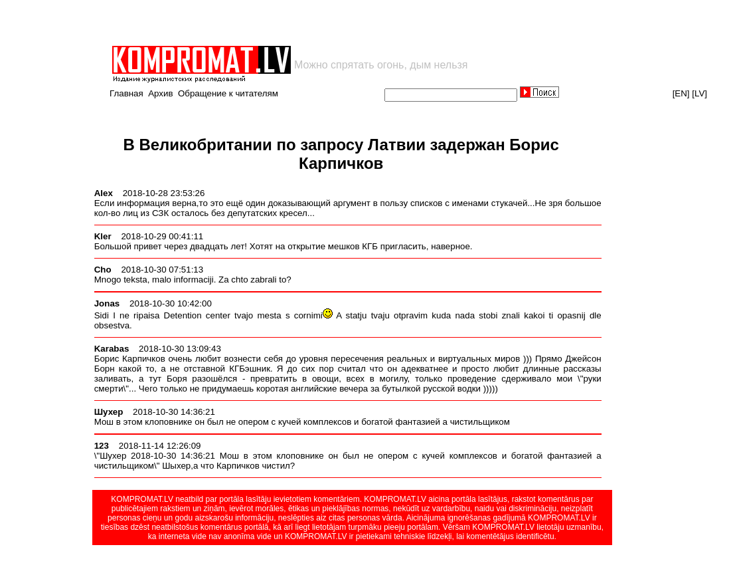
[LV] (699, 93)
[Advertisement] (265, 23)
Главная (126, 93)
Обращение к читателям (228, 93)
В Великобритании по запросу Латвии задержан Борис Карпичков (341, 154)
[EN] (681, 93)
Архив (160, 93)
